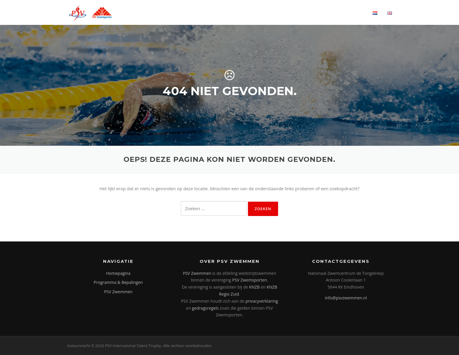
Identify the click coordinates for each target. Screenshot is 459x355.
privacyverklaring (262, 301)
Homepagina (118, 273)
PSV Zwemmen (118, 291)
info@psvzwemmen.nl (346, 298)
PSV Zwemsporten (249, 280)
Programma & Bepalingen (118, 282)
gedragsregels (205, 308)
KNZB (254, 287)
